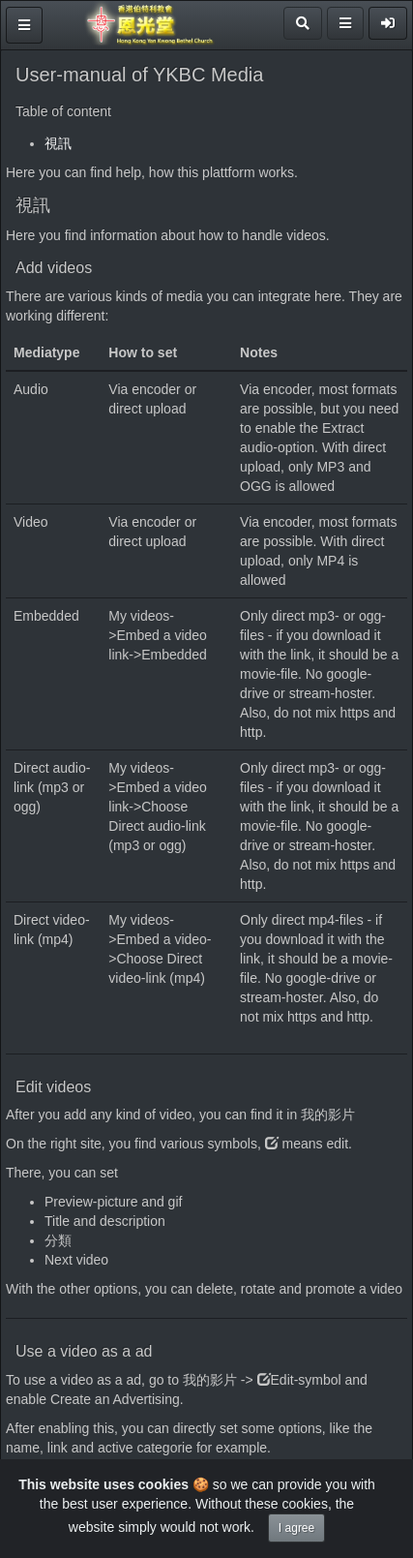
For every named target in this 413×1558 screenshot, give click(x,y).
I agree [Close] (296, 1528)
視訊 (58, 143)
